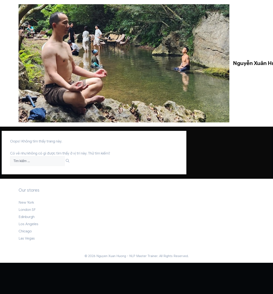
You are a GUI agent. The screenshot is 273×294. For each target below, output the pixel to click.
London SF (27, 209)
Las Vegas (27, 238)
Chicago (25, 231)
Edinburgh (27, 217)
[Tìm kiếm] (68, 161)
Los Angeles (28, 224)
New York (26, 202)
